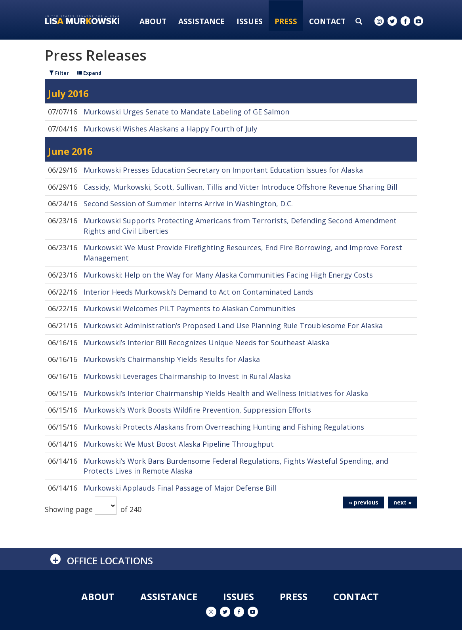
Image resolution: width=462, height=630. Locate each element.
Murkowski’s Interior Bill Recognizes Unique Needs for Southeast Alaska (206, 342)
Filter (59, 73)
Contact (327, 21)
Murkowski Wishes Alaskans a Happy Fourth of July (170, 128)
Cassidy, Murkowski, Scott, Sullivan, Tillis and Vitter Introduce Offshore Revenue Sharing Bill (240, 187)
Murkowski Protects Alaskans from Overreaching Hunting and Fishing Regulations (224, 427)
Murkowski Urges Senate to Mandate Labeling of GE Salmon (186, 111)
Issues (250, 21)
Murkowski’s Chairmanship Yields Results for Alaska (172, 359)
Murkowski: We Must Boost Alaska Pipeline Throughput (179, 444)
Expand (89, 73)
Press (286, 21)
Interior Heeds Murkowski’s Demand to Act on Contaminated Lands (198, 292)
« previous (363, 502)
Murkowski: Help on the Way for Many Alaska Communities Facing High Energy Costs (228, 275)
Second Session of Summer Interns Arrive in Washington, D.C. (188, 203)
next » (402, 502)
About (152, 21)
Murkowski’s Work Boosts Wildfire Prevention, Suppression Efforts (197, 410)
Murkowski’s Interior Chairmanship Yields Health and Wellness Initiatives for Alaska (226, 393)
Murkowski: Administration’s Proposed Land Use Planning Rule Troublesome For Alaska (233, 325)
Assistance (201, 21)
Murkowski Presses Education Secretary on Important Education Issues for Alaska (223, 170)
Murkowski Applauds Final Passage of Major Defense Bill (180, 488)
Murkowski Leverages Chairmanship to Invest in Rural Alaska (187, 376)
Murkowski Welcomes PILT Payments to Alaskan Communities (190, 308)
